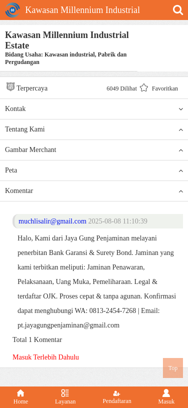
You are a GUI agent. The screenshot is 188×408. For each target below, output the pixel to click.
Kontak (94, 109)
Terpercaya (26, 87)
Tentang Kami (94, 129)
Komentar (94, 191)
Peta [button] (94, 171)
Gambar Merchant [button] (94, 150)
